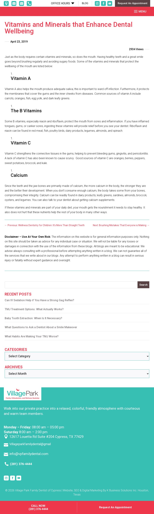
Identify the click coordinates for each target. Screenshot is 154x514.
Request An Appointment (132, 3)
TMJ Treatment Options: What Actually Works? (34, 312)
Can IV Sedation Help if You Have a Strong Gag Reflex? (39, 303)
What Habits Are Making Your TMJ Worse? (32, 339)
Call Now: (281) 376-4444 (38, 507)
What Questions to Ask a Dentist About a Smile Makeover (41, 330)
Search (143, 287)
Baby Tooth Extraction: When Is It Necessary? (33, 321)
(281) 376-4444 (21, 466)
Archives (14, 370)
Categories (16, 352)
